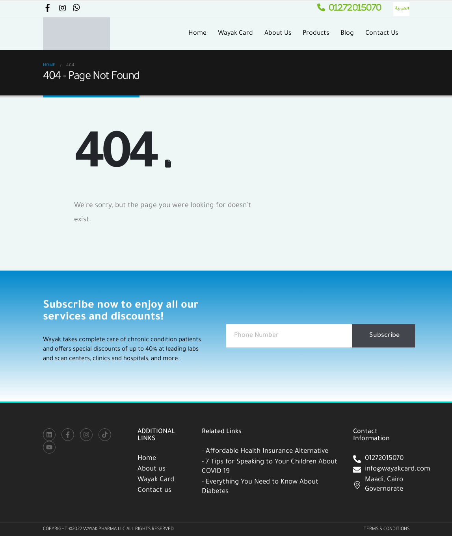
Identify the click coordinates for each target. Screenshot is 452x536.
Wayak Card (235, 33)
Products (316, 33)
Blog (347, 33)
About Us (277, 33)
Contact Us (381, 33)
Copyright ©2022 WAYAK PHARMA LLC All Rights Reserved (108, 529)
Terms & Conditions (386, 529)
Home (197, 33)
